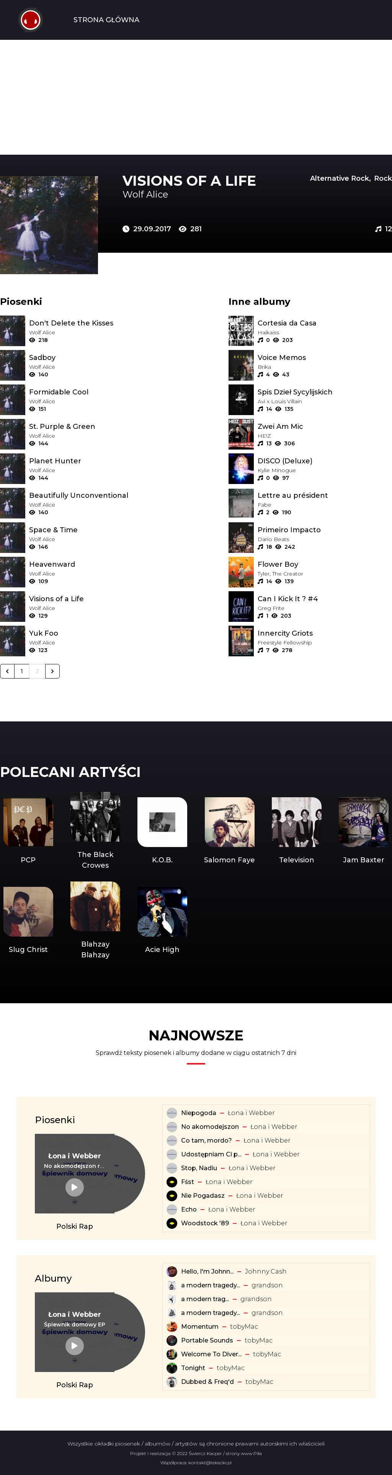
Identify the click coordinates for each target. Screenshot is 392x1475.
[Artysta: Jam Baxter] (364, 831)
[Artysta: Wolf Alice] (189, 194)
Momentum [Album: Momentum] (200, 1326)
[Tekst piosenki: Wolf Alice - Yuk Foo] (96, 633)
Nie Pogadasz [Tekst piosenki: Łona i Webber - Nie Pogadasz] (203, 1195)
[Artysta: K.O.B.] (162, 831)
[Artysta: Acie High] (162, 920)
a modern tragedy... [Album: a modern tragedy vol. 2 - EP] (210, 1312)
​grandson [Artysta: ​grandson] (267, 1285)
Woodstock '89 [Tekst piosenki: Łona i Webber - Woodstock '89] (205, 1223)
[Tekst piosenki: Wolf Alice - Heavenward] (96, 564)
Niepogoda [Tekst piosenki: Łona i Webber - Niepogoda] (198, 1113)
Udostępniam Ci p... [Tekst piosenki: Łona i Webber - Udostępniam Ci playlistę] (211, 1154)
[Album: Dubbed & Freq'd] (172, 1382)
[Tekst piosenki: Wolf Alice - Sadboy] (96, 357)
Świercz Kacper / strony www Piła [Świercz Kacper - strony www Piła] (225, 1453)
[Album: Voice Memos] (325, 357)
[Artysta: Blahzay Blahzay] (95, 920)
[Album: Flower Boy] (325, 564)
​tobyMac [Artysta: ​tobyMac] (244, 1326)
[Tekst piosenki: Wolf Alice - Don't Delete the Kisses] (96, 323)
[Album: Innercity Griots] (325, 633)
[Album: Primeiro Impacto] (325, 530)
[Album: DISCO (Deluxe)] (325, 461)
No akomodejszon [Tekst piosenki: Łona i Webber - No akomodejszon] (210, 1126)
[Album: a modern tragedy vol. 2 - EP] (172, 1313)
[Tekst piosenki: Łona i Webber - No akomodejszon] (172, 1127)
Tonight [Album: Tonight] (193, 1368)
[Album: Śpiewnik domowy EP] (74, 1324)
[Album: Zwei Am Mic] (325, 426)
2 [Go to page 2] (37, 671)
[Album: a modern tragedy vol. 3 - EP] (172, 1285)
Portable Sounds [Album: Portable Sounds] (207, 1340)
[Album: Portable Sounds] (172, 1340)
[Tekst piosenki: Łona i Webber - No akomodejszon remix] (74, 1166)
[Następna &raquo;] (52, 671)
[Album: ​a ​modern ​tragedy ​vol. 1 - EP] (172, 1299)
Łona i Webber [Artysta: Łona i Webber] (251, 1113)
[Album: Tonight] (172, 1368)
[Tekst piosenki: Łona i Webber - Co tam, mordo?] (172, 1140)
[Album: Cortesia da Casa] (325, 323)
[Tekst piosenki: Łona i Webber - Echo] (172, 1209)
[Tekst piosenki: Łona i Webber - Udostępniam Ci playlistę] (172, 1154)
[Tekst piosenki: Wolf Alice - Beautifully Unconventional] (96, 495)
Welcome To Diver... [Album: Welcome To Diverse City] (211, 1354)
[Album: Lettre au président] (325, 495)
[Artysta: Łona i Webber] (74, 1156)
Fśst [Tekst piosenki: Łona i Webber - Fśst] (187, 1182)
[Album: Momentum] (172, 1326)
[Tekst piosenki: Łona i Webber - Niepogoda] (172, 1113)
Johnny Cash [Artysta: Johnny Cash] (266, 1271)
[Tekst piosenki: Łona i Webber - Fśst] (172, 1182)
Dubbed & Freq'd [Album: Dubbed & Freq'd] (207, 1381)
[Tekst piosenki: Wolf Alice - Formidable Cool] (96, 392)
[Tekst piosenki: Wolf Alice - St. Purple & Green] (96, 426)
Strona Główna (106, 20)
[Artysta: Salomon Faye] (229, 831)
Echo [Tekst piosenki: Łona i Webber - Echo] (189, 1209)
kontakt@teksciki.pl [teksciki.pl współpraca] (210, 1462)
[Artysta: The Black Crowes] (95, 831)
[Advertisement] (196, 97)
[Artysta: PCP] (28, 831)
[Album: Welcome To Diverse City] (172, 1354)
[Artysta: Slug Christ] (28, 920)
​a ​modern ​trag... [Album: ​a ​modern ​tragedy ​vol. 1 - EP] (205, 1299)
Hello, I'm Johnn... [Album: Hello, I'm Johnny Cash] (207, 1271)
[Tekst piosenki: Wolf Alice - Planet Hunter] (96, 461)
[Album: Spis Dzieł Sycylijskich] (325, 392)
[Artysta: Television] (296, 831)
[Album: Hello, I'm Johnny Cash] (172, 1271)
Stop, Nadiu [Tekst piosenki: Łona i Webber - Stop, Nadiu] (199, 1168)
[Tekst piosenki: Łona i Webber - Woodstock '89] (172, 1223)
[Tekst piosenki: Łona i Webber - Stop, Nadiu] (172, 1168)
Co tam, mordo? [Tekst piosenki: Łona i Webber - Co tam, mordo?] (206, 1140)
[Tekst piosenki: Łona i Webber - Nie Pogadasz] (172, 1195)
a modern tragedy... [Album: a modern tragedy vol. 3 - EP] (210, 1285)
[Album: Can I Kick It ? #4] (325, 599)
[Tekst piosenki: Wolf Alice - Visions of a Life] (96, 599)
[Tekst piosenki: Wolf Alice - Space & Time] (96, 530)
